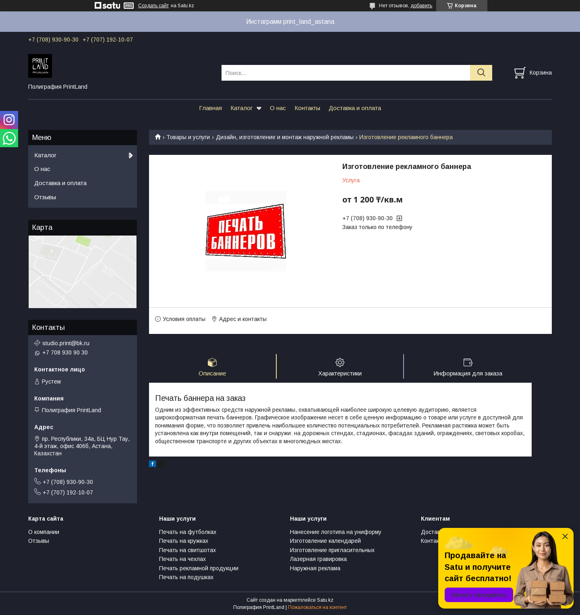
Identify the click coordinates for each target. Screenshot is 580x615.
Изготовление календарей (325, 541)
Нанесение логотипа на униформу (335, 532)
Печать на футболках (187, 532)
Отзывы (45, 197)
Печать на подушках (186, 577)
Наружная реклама (315, 568)
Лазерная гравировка (318, 559)
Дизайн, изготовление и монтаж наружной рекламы (285, 137)
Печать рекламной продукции (198, 568)
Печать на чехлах (182, 559)
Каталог (241, 107)
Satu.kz (325, 600)
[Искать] (481, 73)
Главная (210, 107)
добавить (421, 5)
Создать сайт (153, 5)
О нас (278, 107)
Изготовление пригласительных (332, 550)
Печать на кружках (183, 541)
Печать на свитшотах (187, 550)
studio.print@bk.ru (65, 343)
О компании (43, 532)
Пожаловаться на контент (317, 607)
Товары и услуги (188, 137)
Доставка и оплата (355, 107)
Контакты (307, 107)
